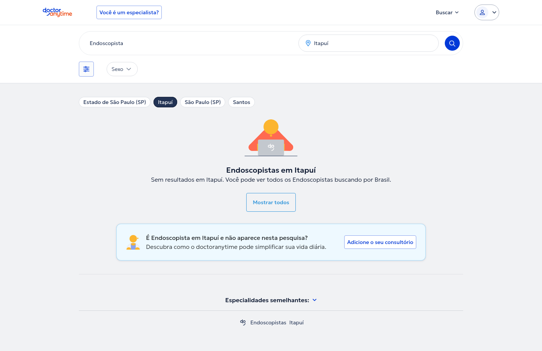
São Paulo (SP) (203, 102)
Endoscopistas (268, 322)
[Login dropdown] (486, 12)
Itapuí (165, 102)
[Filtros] (86, 69)
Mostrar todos (271, 202)
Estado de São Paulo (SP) (114, 102)
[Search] (452, 43)
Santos (241, 102)
